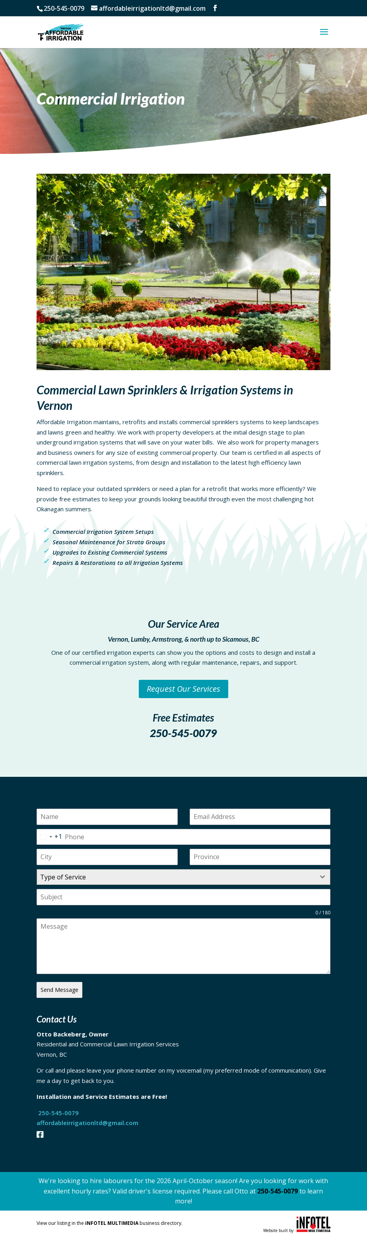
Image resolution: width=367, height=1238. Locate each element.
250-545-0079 (183, 733)
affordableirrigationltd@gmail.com (88, 1123)
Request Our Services (183, 688)
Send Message (59, 990)
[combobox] (49, 837)
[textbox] (176, 877)
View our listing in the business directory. (110, 1223)
